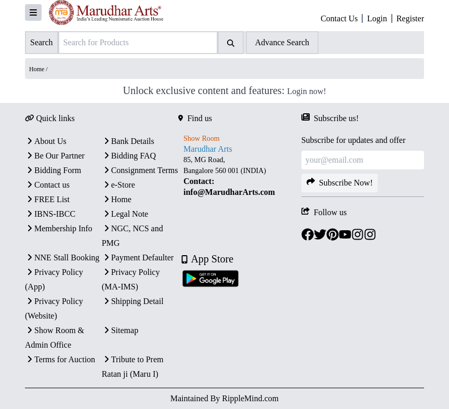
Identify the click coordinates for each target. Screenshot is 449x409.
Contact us (47, 184)
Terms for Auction (60, 359)
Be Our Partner (55, 155)
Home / (38, 69)
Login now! (306, 91)
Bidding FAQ (129, 155)
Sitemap (120, 330)
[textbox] (239, 176)
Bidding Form (53, 170)
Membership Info (59, 228)
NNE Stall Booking (62, 257)
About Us (46, 141)
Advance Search (282, 42)
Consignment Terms (140, 170)
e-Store (118, 184)
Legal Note (125, 213)
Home (116, 199)
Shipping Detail (133, 301)
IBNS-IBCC (50, 213)
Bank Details (128, 141)
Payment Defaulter (138, 257)
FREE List (47, 199)
